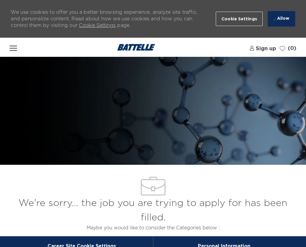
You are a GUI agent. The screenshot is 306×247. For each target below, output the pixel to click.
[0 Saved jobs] (288, 47)
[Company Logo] (136, 47)
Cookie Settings (97, 25)
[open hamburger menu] (13, 47)
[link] (263, 47)
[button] (239, 19)
